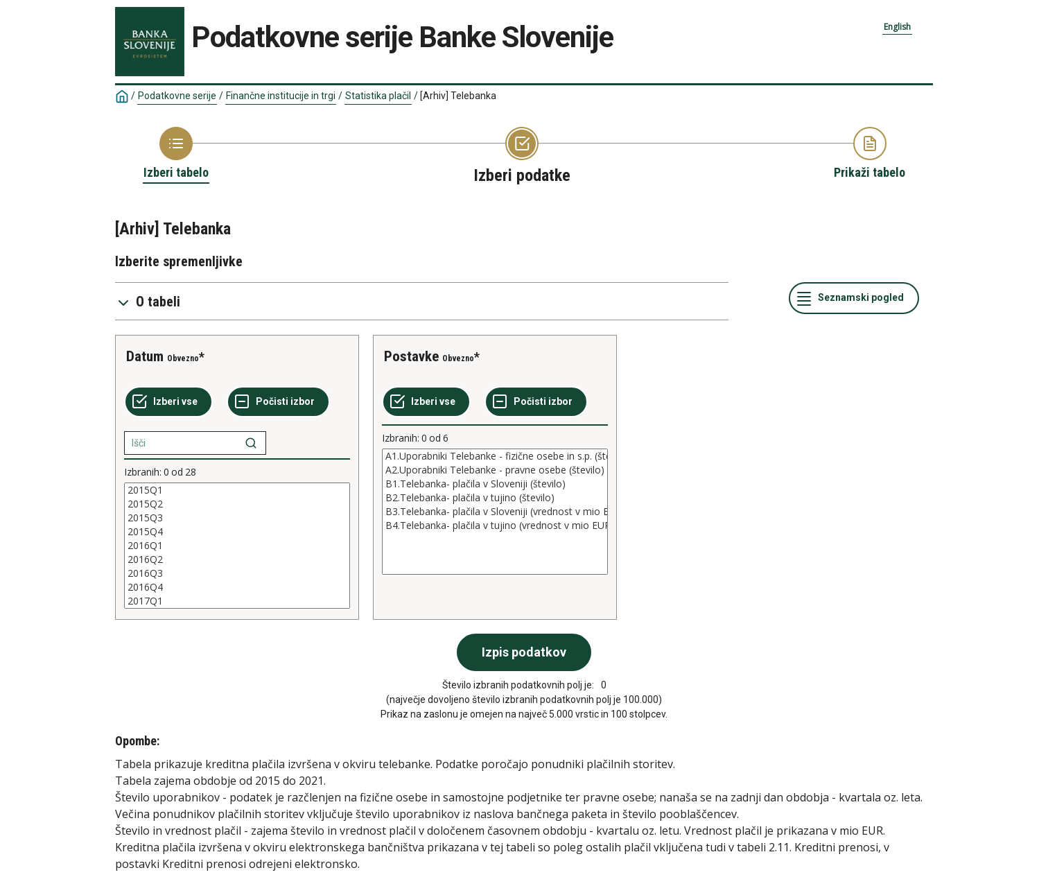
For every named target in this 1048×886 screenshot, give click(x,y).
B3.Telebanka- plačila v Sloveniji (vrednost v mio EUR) (495, 512)
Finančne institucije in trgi (280, 95)
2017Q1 (237, 601)
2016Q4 (237, 587)
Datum (145, 356)
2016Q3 (237, 573)
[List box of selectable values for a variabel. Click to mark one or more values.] (237, 546)
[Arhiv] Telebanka (458, 95)
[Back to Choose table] (176, 153)
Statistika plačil (378, 95)
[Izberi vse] (168, 402)
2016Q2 (237, 559)
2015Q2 (237, 504)
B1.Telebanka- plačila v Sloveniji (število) (495, 484)
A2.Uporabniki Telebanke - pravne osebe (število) (495, 470)
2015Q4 (237, 532)
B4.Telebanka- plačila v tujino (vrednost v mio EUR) (495, 525)
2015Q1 (237, 490)
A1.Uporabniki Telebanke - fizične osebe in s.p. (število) (495, 456)
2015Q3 (237, 518)
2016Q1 (237, 546)
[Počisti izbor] (278, 402)
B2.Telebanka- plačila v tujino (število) (495, 498)
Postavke (411, 356)
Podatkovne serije (177, 95)
